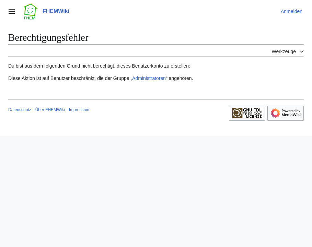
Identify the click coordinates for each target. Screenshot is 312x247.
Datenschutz (19, 109)
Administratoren (149, 78)
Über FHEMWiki (50, 109)
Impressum (79, 109)
